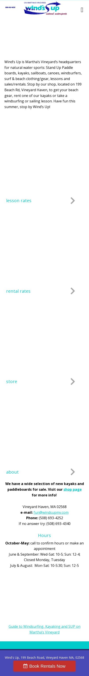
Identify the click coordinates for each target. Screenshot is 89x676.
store (11, 381)
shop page (73, 489)
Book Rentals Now (47, 666)
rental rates (18, 291)
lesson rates (18, 200)
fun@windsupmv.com (51, 512)
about (12, 472)
